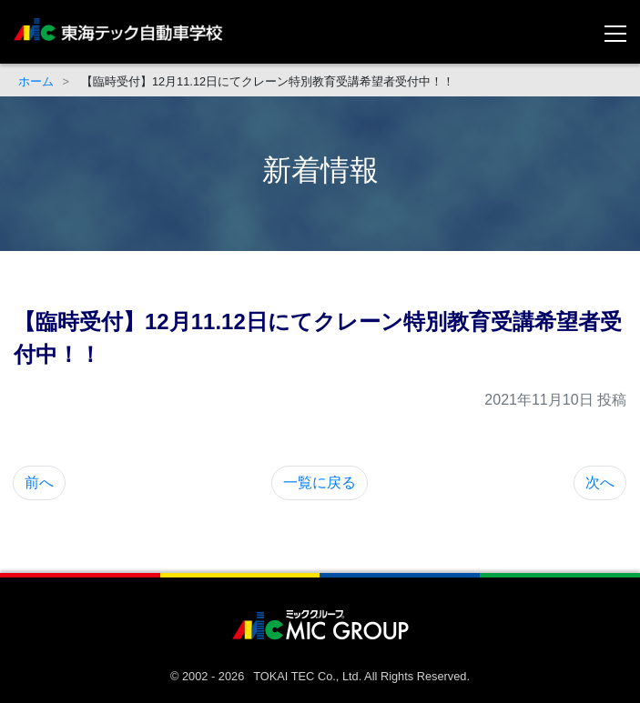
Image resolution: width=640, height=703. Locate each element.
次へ (600, 482)
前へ (39, 482)
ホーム (36, 81)
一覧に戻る (319, 482)
